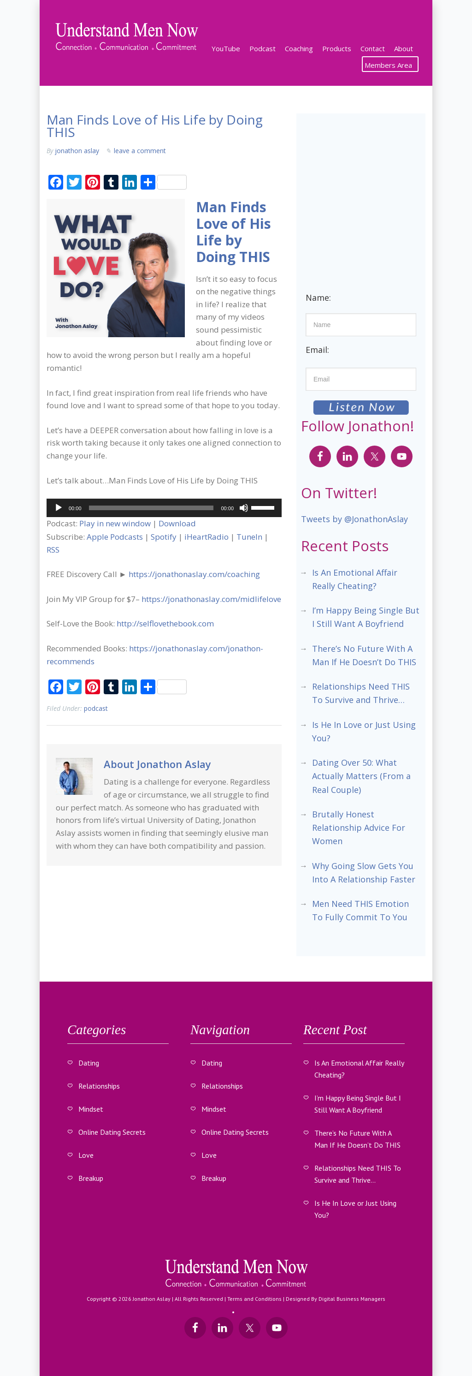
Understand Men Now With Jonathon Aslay (127, 37)
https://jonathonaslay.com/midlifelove (211, 599)
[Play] (58, 507)
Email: (317, 349)
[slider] (151, 508)
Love (86, 1154)
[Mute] (243, 507)
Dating (88, 1062)
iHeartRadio (206, 536)
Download (177, 523)
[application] (164, 508)
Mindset (90, 1108)
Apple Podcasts (115, 536)
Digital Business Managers (352, 1298)
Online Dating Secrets (112, 1131)
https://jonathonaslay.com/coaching (194, 574)
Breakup (90, 1177)
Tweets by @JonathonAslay (354, 518)
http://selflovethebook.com (165, 623)
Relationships (99, 1085)
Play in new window (115, 523)
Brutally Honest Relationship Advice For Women (358, 828)
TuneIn (249, 536)
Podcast (96, 708)
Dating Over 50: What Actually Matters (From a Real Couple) (361, 776)
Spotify (164, 536)
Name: (318, 297)
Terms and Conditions (254, 1298)
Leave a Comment (140, 150)
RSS (53, 549)
